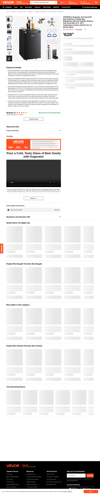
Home (7, 11)
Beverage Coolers (22, 11)
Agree (91, 491)
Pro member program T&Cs (54, 482)
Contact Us (9, 474)
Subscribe (90, 475)
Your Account (10, 482)
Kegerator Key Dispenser (41, 11)
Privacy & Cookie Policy (72, 480)
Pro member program (32, 479)
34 (18, 114)
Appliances (13, 11)
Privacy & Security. (68, 491)
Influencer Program (32, 484)
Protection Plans (31, 474)
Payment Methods (11, 487)
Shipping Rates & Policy (12, 484)
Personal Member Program (34, 476)
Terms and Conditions (53, 476)
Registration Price (51, 484)
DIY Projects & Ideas (32, 487)
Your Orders (9, 479)
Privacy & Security (51, 479)
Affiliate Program (31, 482)
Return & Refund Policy (12, 476)
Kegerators (30, 11)
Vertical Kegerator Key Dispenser (56, 11)
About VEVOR (50, 474)
